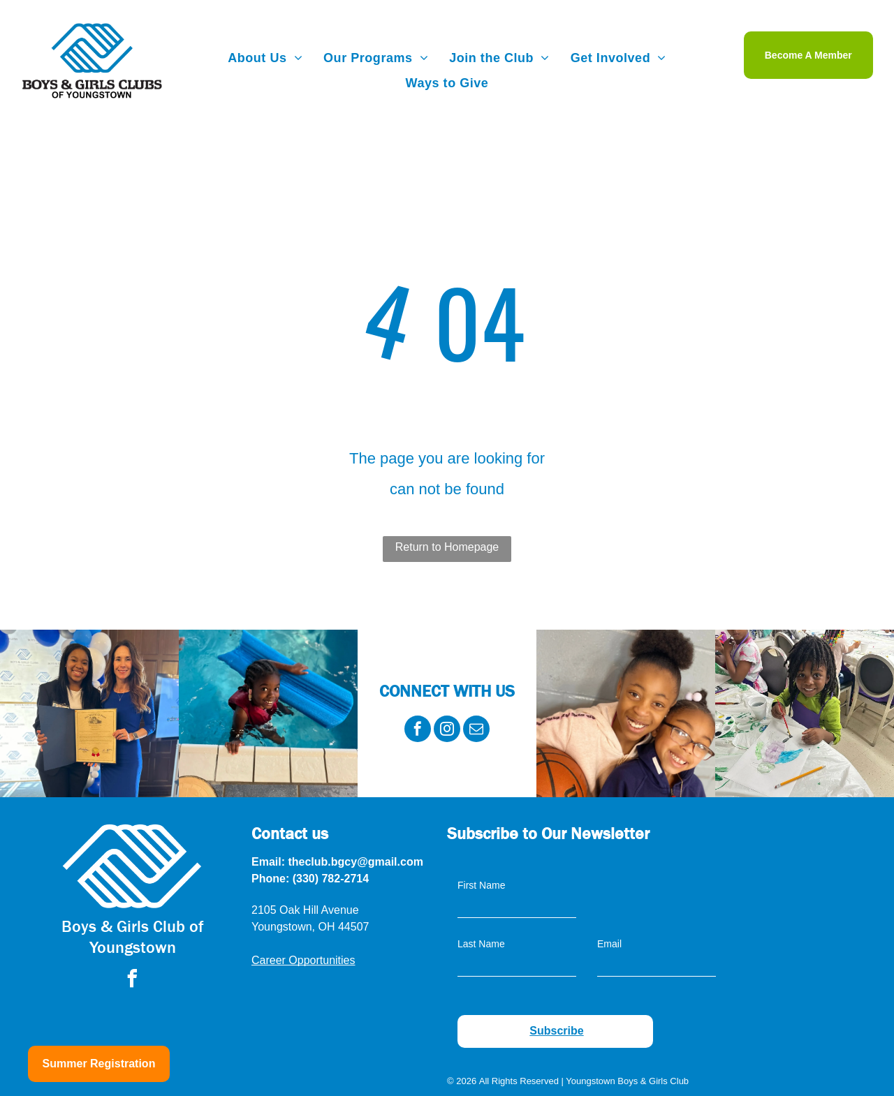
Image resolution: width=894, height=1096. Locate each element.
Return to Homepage (447, 547)
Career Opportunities (303, 960)
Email (609, 943)
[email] (476, 731)
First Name (481, 885)
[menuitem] (265, 58)
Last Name (481, 943)
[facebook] (417, 731)
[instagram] (447, 731)
